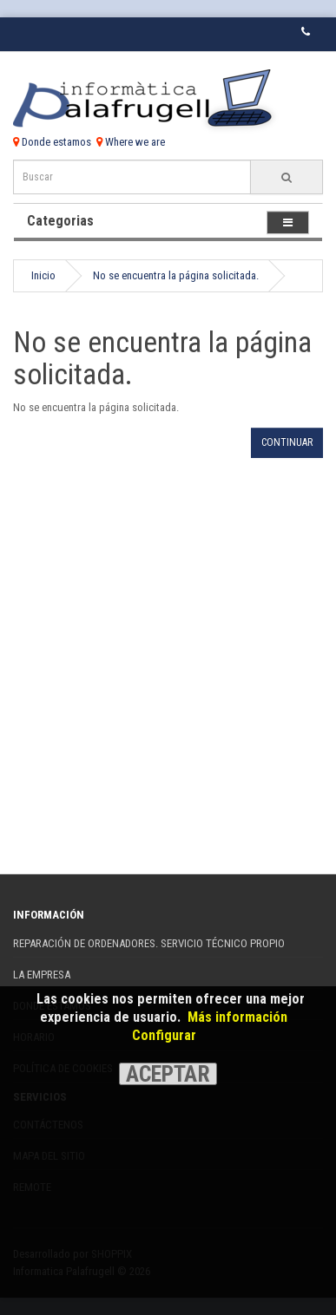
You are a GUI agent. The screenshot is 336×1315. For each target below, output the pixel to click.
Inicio (43, 275)
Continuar (287, 442)
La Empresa (41, 974)
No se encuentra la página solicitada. (176, 275)
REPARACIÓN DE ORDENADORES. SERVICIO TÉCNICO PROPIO (149, 943)
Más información (237, 1017)
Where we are (130, 141)
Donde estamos (52, 141)
